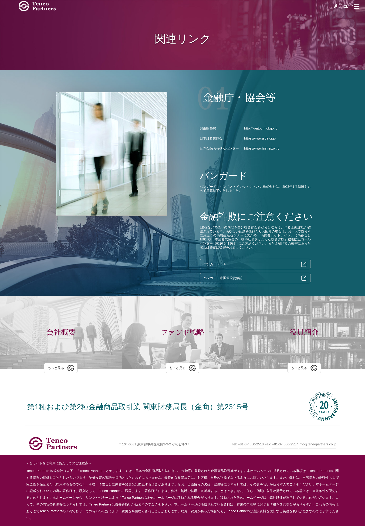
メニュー (343, 6)
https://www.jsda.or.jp (260, 138)
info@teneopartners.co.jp (317, 444)
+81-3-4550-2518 (251, 444)
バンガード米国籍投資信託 (223, 278)
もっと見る (56, 369)
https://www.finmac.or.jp (261, 148)
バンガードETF (214, 264)
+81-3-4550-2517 (285, 444)
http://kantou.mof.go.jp (260, 128)
